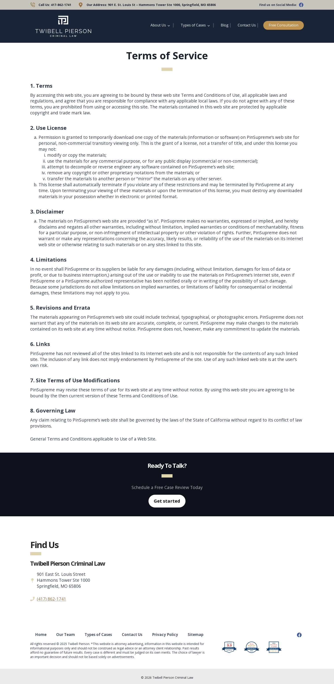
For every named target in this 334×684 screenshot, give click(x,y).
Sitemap (195, 634)
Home (40, 634)
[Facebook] (299, 635)
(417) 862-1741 (51, 599)
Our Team (65, 634)
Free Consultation (283, 25)
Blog (224, 25)
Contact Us (247, 25)
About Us (158, 25)
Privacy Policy (165, 634)
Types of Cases (193, 25)
